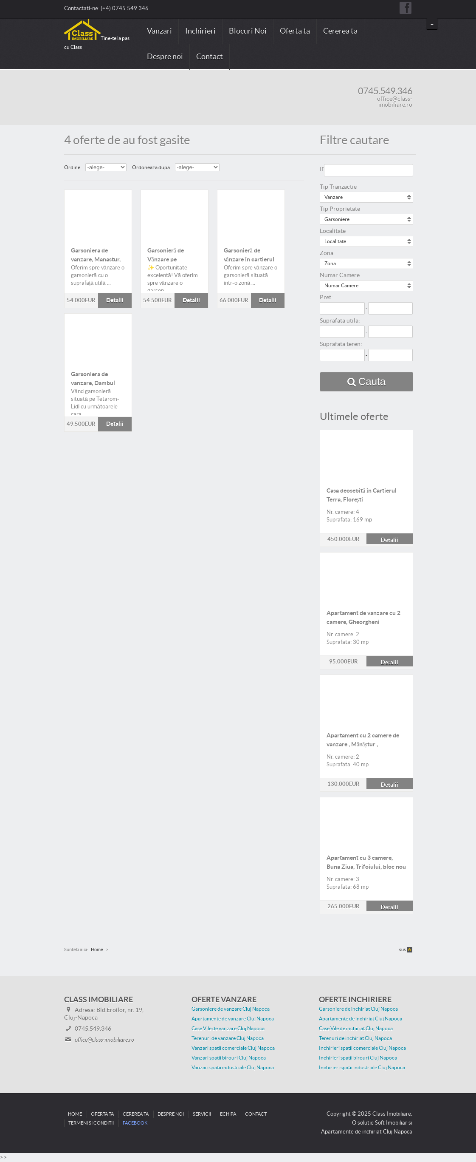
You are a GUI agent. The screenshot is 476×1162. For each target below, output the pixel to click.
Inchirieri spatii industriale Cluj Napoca (362, 1067)
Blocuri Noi (248, 31)
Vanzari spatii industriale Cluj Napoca (233, 1067)
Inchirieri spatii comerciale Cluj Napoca (362, 1048)
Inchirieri (200, 31)
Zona (326, 253)
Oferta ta (295, 31)
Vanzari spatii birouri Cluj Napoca (229, 1057)
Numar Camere (340, 275)
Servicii (202, 1114)
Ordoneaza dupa (151, 167)
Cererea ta (340, 31)
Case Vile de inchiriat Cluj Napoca (356, 1028)
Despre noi (165, 57)
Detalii (98, 215)
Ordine (72, 167)
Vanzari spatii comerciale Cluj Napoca (233, 1048)
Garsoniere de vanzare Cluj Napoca (231, 1009)
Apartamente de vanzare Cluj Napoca (233, 1018)
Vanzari (159, 31)
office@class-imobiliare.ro (394, 102)
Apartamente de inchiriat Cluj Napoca (360, 1018)
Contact (209, 57)
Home (75, 1114)
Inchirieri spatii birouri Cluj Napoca (358, 1057)
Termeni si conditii (91, 1123)
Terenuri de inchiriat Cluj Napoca (355, 1038)
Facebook (135, 1123)
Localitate (333, 231)
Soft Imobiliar (391, 1123)
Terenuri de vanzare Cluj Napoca (228, 1038)
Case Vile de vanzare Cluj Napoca (228, 1028)
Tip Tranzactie (338, 187)
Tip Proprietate (340, 209)
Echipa (228, 1114)
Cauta (372, 381)
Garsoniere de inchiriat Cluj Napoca (358, 1009)
